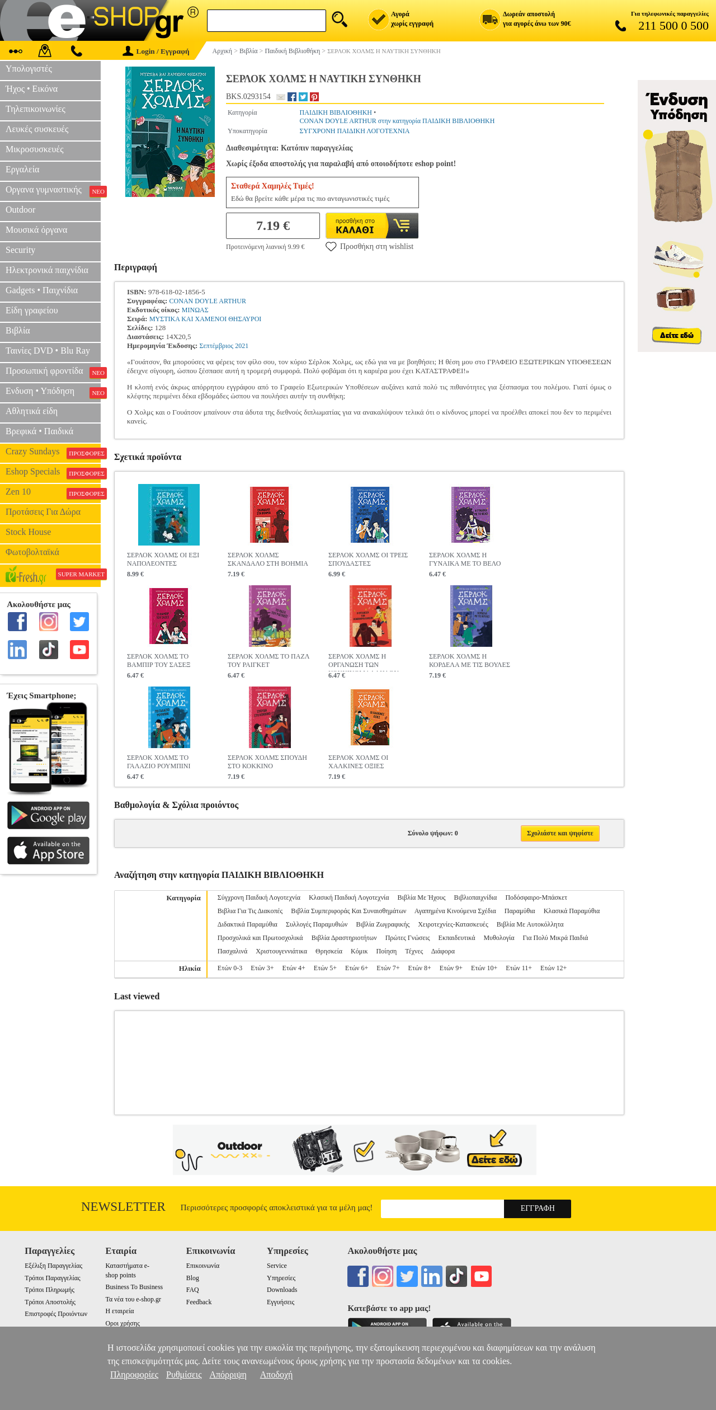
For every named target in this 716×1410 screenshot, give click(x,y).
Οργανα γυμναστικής (53, 191)
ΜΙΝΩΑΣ (195, 310)
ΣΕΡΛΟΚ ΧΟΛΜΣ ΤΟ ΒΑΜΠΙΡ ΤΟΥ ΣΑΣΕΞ (159, 660)
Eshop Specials (53, 473)
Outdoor (20, 209)
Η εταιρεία (119, 1311)
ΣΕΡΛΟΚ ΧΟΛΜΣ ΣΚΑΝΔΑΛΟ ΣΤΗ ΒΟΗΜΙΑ (268, 559)
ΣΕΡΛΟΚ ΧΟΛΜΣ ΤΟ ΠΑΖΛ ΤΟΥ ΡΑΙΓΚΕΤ (268, 660)
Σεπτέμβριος (216, 346)
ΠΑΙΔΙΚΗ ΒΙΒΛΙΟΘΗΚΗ (336, 112)
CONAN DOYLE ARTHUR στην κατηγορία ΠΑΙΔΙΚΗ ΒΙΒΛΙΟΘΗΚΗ (397, 121)
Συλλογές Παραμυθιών (317, 924)
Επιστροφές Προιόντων (56, 1314)
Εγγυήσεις (280, 1302)
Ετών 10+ (484, 968)
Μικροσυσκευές (35, 149)
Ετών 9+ (451, 968)
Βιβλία (18, 330)
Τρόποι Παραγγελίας (52, 1278)
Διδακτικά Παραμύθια (247, 924)
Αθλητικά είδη (32, 411)
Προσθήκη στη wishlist (369, 246)
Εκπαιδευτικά (457, 938)
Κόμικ (359, 951)
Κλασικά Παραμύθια (572, 911)
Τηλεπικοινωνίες (35, 109)
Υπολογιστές (29, 68)
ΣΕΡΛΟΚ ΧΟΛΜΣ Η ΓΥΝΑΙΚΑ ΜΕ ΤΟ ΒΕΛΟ (465, 559)
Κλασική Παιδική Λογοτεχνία (349, 897)
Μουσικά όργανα (36, 229)
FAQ (192, 1290)
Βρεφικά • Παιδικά (39, 431)
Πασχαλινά (232, 951)
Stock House (28, 532)
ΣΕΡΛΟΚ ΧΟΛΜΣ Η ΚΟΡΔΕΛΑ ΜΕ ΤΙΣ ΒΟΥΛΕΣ (469, 660)
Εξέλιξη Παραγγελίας (53, 1266)
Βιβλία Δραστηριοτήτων (344, 938)
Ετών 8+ (419, 968)
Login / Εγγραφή (156, 51)
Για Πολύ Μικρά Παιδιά (555, 938)
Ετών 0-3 (230, 968)
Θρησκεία (328, 951)
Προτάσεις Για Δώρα (43, 511)
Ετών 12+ (553, 968)
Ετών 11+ (519, 968)
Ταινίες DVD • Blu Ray (48, 350)
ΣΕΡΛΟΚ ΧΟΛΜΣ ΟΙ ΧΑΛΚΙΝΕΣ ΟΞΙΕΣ (358, 762)
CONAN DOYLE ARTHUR (207, 301)
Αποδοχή (276, 1374)
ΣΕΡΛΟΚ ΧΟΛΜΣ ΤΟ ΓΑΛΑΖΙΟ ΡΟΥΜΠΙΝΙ (159, 762)
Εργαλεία (22, 169)
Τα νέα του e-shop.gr (133, 1299)
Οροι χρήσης (122, 1323)
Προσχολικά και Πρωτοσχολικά (260, 938)
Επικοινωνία (202, 1266)
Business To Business (134, 1287)
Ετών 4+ (293, 968)
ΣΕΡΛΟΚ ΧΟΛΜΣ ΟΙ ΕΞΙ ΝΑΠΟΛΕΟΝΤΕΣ (163, 559)
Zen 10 (53, 493)
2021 (241, 346)
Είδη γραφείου (32, 310)
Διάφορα (443, 951)
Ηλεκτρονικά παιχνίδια (47, 270)
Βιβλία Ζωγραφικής (382, 924)
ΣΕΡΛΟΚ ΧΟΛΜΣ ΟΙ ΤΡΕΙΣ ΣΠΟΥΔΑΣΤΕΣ (368, 559)
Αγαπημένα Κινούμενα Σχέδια (455, 911)
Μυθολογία (498, 938)
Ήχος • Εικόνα (32, 88)
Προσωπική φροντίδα (53, 372)
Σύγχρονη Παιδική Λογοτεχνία (259, 897)
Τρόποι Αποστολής (50, 1302)
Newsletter (123, 1207)
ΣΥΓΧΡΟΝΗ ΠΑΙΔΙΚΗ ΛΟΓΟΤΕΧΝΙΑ (355, 131)
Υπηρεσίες (281, 1278)
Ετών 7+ (387, 968)
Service (277, 1266)
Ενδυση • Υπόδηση (53, 392)
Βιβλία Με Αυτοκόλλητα (530, 924)
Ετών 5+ (325, 968)
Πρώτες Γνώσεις (407, 938)
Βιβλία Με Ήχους (422, 897)
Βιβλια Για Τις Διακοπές (250, 911)
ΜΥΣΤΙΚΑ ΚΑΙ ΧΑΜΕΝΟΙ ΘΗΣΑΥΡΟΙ (205, 319)
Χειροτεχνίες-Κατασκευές (453, 924)
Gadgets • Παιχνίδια (42, 290)
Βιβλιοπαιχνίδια (475, 897)
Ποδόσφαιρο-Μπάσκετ (536, 897)
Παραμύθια (520, 911)
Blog (192, 1278)
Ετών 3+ (262, 968)
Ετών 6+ (356, 968)
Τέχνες (414, 951)
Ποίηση (386, 951)
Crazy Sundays (53, 452)
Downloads (282, 1290)
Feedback (199, 1302)
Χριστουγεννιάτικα (281, 951)
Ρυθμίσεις (183, 1374)
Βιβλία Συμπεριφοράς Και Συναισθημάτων (348, 911)
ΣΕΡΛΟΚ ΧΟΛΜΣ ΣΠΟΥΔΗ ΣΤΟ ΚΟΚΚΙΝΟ (267, 762)
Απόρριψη (227, 1374)
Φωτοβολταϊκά (32, 552)
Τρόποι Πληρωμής (49, 1290)
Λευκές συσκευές (37, 129)
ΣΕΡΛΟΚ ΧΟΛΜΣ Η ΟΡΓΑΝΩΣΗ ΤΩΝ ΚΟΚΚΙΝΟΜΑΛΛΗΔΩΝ (363, 661)
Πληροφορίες (134, 1374)
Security (20, 250)
